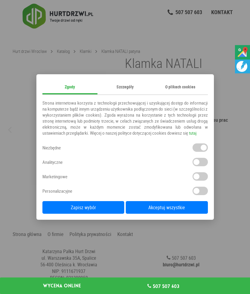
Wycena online (62, 285)
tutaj (192, 133)
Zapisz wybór (83, 207)
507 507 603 (163, 286)
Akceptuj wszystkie (166, 207)
